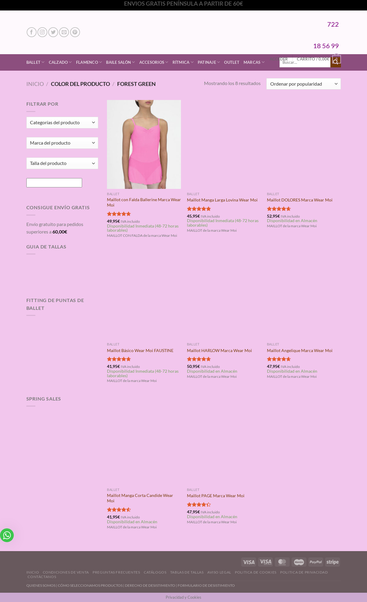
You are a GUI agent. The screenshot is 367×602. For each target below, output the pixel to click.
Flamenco (89, 62)
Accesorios (153, 62)
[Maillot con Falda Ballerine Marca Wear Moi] (144, 144)
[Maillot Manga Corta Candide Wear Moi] (144, 440)
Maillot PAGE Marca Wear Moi (215, 495)
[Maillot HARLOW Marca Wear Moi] (224, 295)
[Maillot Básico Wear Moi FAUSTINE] (144, 295)
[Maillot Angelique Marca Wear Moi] (304, 295)
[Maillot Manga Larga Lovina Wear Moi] (224, 144)
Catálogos (155, 572)
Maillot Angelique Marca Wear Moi (300, 350)
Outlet (231, 62)
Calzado (60, 62)
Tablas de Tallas (187, 572)
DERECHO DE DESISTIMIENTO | (151, 585)
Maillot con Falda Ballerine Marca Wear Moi (144, 202)
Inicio (35, 84)
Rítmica (183, 62)
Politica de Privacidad (304, 572)
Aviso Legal (219, 572)
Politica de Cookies (256, 572)
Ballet (35, 62)
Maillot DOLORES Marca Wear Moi (300, 199)
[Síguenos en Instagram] (42, 32)
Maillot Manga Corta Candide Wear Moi (140, 498)
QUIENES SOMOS (40, 585)
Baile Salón (120, 62)
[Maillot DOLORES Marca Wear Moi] (304, 144)
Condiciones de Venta (66, 572)
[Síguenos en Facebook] (32, 32)
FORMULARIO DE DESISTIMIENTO (206, 585)
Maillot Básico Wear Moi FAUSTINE (140, 350)
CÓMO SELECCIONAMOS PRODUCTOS (90, 585)
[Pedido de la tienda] (303, 84)
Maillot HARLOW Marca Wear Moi (219, 350)
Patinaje (209, 62)
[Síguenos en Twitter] (53, 32)
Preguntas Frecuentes (116, 572)
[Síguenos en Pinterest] (75, 32)
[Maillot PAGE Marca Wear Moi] (224, 440)
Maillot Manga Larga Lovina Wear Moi (222, 199)
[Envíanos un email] (64, 32)
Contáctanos (42, 576)
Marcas (254, 62)
